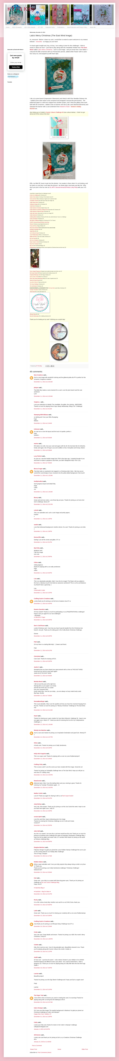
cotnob (36, 510)
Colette (36, 944)
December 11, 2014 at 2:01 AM (43, 409)
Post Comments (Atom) (44, 1052)
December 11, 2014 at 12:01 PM (43, 504)
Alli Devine (37, 1035)
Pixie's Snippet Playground (35, 271)
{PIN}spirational (33, 247)
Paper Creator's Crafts (34, 241)
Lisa (35, 578)
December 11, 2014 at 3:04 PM (43, 573)
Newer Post (33, 1049)
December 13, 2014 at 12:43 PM (43, 787)
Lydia (35, 910)
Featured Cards (50, 27)
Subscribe (16, 67)
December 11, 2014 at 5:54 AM (43, 437)
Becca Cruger (38, 468)
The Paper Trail (38, 995)
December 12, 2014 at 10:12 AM (43, 710)
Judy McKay (38, 804)
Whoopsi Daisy (33, 314)
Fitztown (31, 224)
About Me (92, 27)
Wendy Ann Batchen (40, 730)
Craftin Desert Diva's (34, 202)
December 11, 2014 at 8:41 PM (43, 650)
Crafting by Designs (34, 204)
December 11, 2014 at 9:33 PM (43, 661)
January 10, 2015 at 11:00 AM (42, 1041)
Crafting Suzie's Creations (42, 598)
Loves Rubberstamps (34, 234)
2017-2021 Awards (29, 27)
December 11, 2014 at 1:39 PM (43, 531)
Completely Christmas (34, 200)
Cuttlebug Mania (33, 216)
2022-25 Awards (17, 27)
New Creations (38, 375)
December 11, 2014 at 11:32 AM (43, 475)
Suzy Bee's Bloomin (34, 282)
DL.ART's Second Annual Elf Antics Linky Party (63, 187)
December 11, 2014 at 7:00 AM (43, 463)
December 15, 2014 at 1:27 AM (43, 856)
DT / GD (40, 27)
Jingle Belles (32, 231)
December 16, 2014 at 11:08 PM (43, 939)
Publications (60, 27)
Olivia (35, 743)
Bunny (36, 497)
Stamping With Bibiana (41, 414)
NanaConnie (38, 780)
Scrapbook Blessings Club (35, 274)
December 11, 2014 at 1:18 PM (43, 519)
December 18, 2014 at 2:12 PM (43, 951)
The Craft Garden (33, 286)
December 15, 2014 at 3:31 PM (43, 894)
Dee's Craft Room (39, 625)
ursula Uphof (38, 816)
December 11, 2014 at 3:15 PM (43, 592)
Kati (35, 878)
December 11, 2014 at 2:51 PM (43, 542)
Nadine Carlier (38, 793)
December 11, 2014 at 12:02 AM (43, 382)
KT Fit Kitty (21, 9)
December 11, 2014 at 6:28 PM (43, 620)
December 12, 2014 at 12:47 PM (43, 737)
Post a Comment (37, 1045)
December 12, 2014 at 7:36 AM (43, 695)
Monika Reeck (38, 681)
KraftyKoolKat (38, 481)
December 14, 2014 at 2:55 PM (43, 825)
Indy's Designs (38, 1008)
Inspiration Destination (34, 229)
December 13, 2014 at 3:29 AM (43, 758)
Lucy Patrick (38, 456)
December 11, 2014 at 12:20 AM (43, 396)
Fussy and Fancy (33, 225)
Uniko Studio (32, 291)
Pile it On (32, 245)
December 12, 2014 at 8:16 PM (43, 748)
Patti (35, 642)
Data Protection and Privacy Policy (77, 27)
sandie (36, 524)
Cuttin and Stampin (34, 218)
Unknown (37, 429)
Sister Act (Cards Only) (34, 280)
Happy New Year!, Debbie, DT (42, 1014)
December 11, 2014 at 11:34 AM (43, 492)
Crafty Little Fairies (33, 213)
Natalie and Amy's (33, 236)
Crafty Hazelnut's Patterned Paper (37, 211)
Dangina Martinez (39, 847)
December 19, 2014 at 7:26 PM (43, 968)
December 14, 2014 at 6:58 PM (43, 841)
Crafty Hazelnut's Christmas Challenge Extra (39, 209)
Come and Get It (33, 198)
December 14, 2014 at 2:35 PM (43, 811)
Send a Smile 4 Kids (34, 276)
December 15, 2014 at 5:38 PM (43, 915)
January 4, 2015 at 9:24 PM (42, 1029)
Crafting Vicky (38, 764)
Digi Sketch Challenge (34, 220)
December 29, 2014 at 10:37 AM (43, 1002)
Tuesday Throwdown (34, 289)
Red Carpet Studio (33, 273)
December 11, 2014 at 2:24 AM (43, 423)
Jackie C (36, 667)
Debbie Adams (38, 862)
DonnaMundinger (39, 701)
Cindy (36, 932)
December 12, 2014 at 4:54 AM (43, 675)
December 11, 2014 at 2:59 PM (43, 556)
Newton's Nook (65, 106)
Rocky (36, 900)
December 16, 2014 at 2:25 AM (43, 926)
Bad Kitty (37, 548)
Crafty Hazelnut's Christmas (35, 207)
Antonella (39, 41)
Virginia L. (37, 402)
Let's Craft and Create (34, 233)
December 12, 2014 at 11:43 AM (43, 724)
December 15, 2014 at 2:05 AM (43, 872)
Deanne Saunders (39, 609)
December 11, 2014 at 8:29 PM (43, 636)
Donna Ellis (37, 537)
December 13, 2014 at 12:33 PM (43, 775)
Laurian (36, 973)
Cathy (36, 1022)
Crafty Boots (32, 206)
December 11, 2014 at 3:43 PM (43, 603)
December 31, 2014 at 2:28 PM (43, 1016)
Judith (36, 957)
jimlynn (36, 387)
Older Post (85, 1049)
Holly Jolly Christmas (34, 227)
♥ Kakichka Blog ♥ (39, 888)
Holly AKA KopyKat (40, 753)
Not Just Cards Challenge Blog (50, 882)
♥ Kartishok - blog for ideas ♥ (42, 891)
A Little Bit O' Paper (39, 617)
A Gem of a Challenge (34, 195)
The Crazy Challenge (34, 284)
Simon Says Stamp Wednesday (36, 278)
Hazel (35, 716)
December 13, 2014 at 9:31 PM (43, 798)
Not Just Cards (33, 238)
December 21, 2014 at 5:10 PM (43, 989)
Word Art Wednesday (34, 316)
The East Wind (52, 288)
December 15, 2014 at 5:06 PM (43, 904)
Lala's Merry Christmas (45, 49)
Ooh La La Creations (34, 240)
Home (7, 27)
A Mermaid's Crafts (39, 590)
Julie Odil (37, 831)
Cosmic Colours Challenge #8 (54, 112)
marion (36, 443)
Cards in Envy (33, 197)
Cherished (37, 656)
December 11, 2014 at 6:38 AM (43, 450)
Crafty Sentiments (33, 215)
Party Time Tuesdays (34, 243)
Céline (36, 562)
